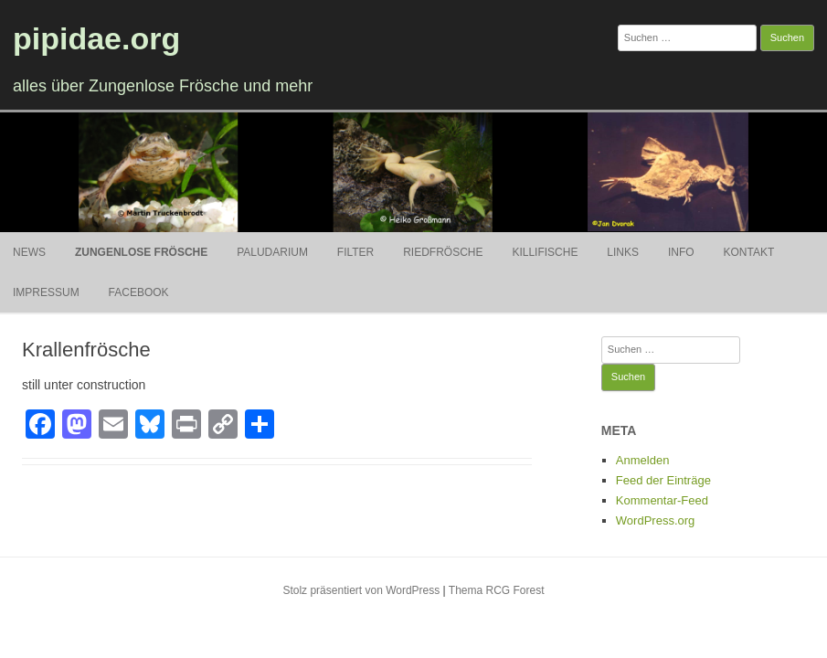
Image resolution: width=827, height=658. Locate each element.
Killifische (545, 252)
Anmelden (643, 460)
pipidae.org (96, 38)
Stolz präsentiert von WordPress (361, 590)
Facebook (139, 292)
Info (681, 252)
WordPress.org (655, 520)
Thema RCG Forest (497, 590)
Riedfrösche (442, 252)
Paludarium (272, 252)
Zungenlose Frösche (141, 252)
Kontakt (748, 252)
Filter (355, 252)
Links (623, 252)
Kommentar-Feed (662, 500)
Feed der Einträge (663, 480)
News (29, 252)
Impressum (46, 292)
